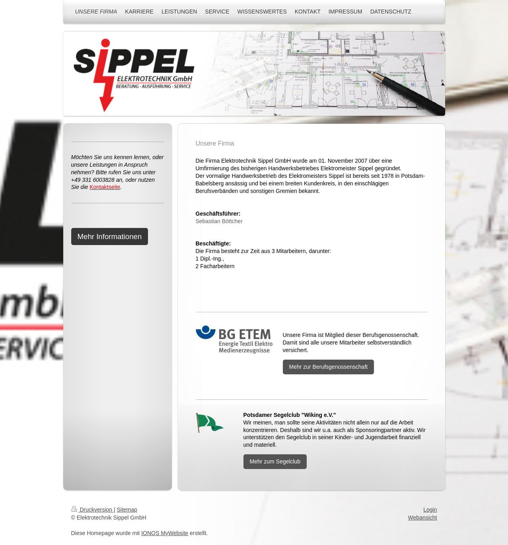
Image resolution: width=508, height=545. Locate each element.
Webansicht (422, 517)
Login (430, 509)
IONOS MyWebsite (164, 533)
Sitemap (127, 509)
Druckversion (92, 509)
